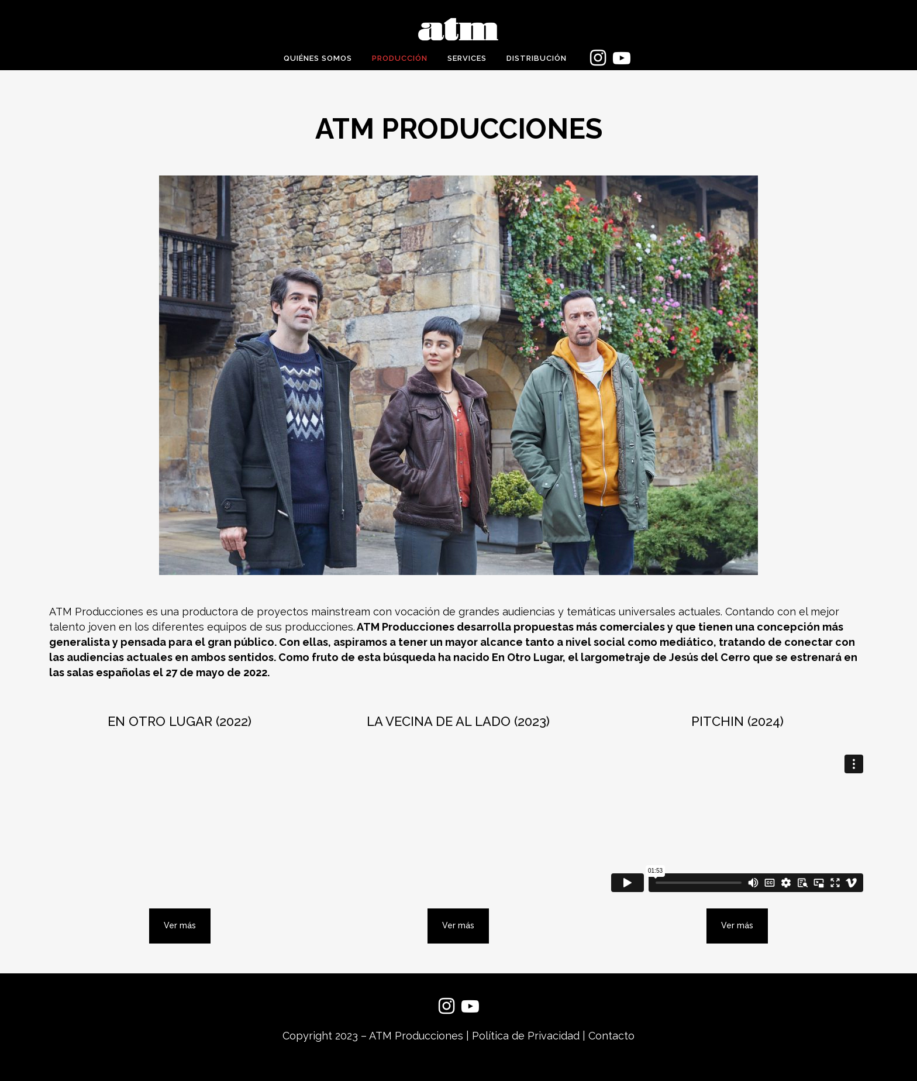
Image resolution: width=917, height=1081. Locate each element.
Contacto (611, 1036)
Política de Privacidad (526, 1036)
